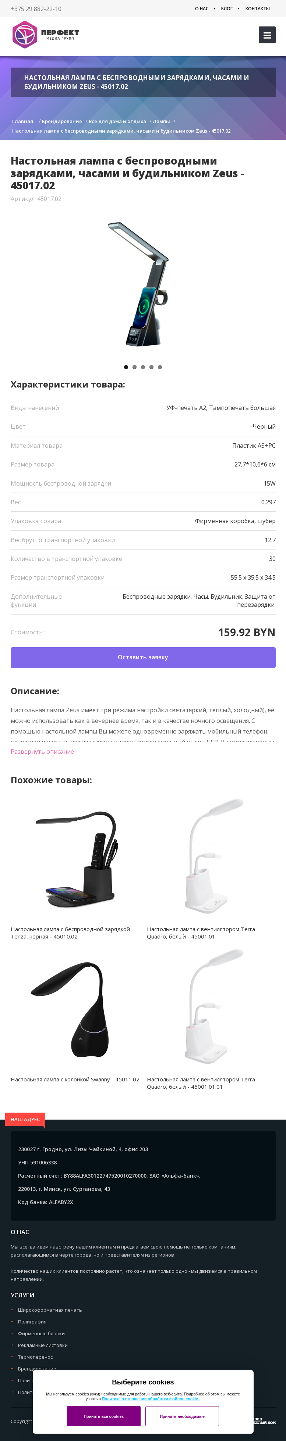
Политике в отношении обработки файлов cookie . (150, 1399)
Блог (227, 9)
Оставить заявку (143, 657)
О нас (201, 9)
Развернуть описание (42, 751)
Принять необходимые (182, 1416)
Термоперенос (35, 1357)
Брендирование (37, 1368)
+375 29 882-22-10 (36, 9)
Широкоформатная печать (50, 1310)
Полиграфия (32, 1321)
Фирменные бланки (41, 1333)
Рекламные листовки (43, 1345)
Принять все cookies (104, 1416)
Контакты (258, 9)
